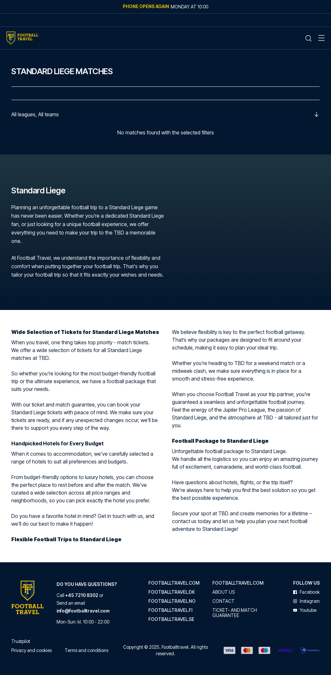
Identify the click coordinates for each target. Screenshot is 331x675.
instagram (306, 601)
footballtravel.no (172, 601)
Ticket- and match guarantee (234, 613)
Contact (223, 601)
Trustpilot (20, 641)
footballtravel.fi (170, 610)
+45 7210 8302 (81, 595)
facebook (306, 592)
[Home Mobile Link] (22, 38)
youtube (304, 610)
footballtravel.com (173, 583)
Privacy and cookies (31, 650)
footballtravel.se (171, 619)
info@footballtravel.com (83, 610)
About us (223, 592)
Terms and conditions (86, 650)
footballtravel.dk (171, 592)
